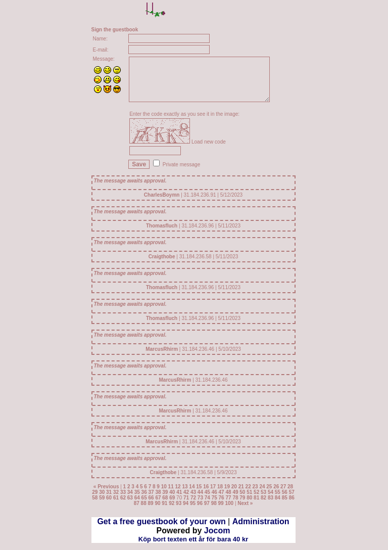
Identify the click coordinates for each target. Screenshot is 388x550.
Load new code (208, 142)
